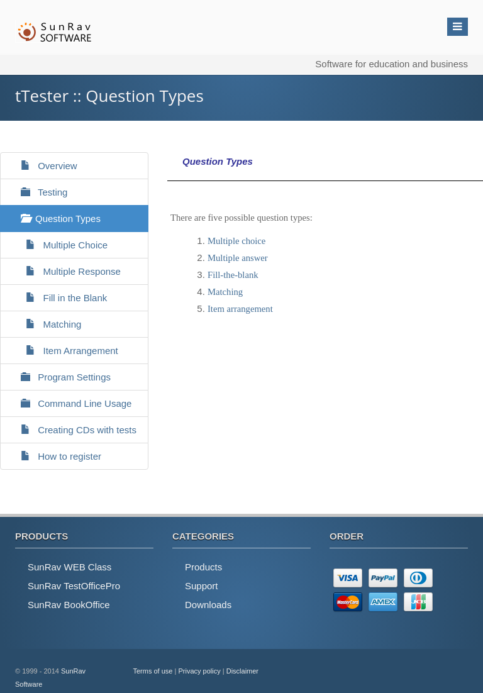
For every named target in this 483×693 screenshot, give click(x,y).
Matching (45, 324)
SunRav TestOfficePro (74, 585)
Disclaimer (242, 671)
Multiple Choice (59, 245)
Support (201, 585)
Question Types (55, 218)
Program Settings (60, 377)
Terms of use (153, 671)
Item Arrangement (64, 350)
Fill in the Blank (58, 297)
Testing (38, 192)
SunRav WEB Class (69, 567)
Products (203, 567)
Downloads (208, 604)
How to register (55, 456)
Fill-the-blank (233, 275)
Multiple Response (65, 271)
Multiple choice (236, 241)
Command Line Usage (70, 403)
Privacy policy (199, 671)
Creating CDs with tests (73, 429)
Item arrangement (240, 309)
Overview (43, 165)
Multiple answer (238, 258)
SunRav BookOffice (69, 604)
